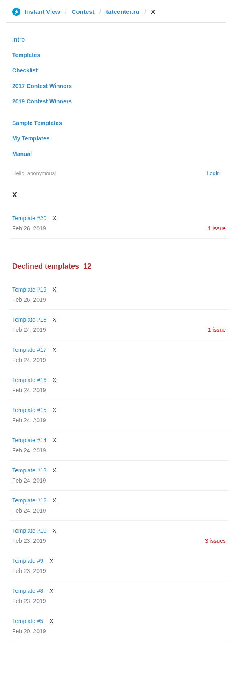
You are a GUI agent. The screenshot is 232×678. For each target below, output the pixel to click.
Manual (22, 154)
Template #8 (27, 591)
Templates (26, 55)
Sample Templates (37, 123)
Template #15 (29, 410)
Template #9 (27, 560)
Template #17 (29, 350)
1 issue (217, 228)
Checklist (25, 70)
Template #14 (29, 440)
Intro (18, 39)
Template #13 (29, 470)
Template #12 (29, 500)
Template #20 (29, 218)
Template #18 (29, 319)
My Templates (31, 138)
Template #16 (29, 380)
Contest (83, 11)
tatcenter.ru (122, 11)
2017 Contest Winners (42, 86)
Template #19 (29, 289)
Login (213, 173)
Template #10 (29, 530)
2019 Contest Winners (42, 101)
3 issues (215, 541)
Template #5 (27, 621)
